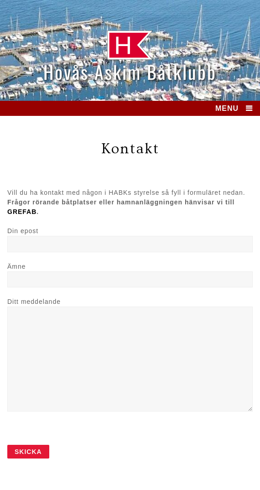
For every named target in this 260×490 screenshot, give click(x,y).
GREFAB (21, 211)
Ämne (16, 266)
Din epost (22, 231)
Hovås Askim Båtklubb (130, 71)
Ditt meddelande (34, 301)
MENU (227, 108)
